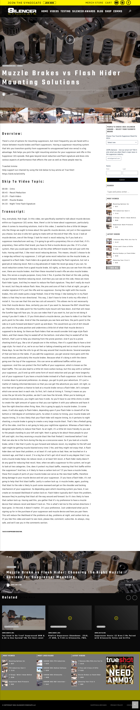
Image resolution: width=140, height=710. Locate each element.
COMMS (117, 11)
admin (8, 94)
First (107, 169)
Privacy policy (116, 705)
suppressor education (15, 532)
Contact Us (131, 705)
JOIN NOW (49, 2)
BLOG (100, 11)
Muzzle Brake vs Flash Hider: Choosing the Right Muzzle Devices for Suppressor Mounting (64, 575)
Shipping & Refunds (98, 705)
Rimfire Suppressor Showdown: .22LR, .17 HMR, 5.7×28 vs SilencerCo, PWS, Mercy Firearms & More (68, 638)
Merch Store (94, 2)
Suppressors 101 (9, 66)
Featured (101, 627)
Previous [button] (1, 115)
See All (113, 268)
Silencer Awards (83, 11)
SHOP (108, 11)
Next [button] (138, 115)
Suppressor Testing (59, 627)
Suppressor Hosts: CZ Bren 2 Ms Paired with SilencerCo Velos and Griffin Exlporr (115, 638)
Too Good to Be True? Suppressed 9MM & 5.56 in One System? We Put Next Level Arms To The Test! (23, 638)
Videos (54, 11)
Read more (129, 585)
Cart (108, 2)
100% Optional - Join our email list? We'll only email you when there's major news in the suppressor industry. (121, 152)
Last (124, 169)
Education (11, 567)
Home (44, 11)
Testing (66, 11)
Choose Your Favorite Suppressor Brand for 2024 (121, 137)
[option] (14, 115)
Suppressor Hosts (11, 627)
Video (20, 66)
